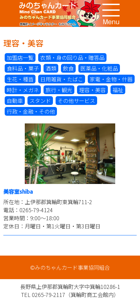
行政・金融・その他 (31, 111)
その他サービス (76, 101)
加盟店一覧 (20, 57)
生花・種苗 (20, 79)
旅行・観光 (59, 90)
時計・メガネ (23, 90)
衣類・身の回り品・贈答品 (72, 57)
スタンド (40, 101)
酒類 (51, 68)
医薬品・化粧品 (99, 68)
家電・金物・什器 (111, 79)
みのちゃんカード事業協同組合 (70, 13)
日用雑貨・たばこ (61, 79)
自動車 (15, 101)
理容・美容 (92, 90)
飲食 (68, 68)
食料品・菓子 (23, 68)
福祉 (118, 90)
